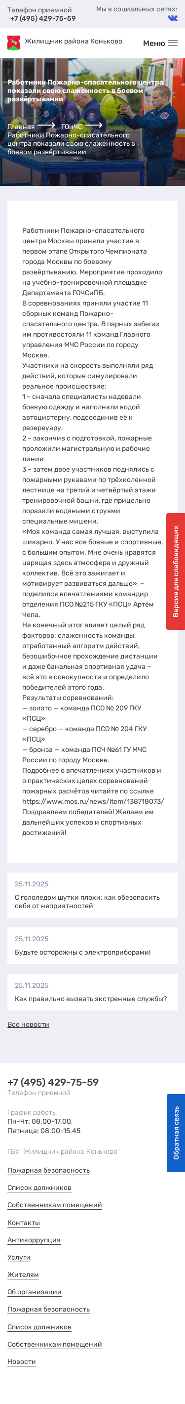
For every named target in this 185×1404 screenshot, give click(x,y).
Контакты (23, 1223)
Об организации (34, 1292)
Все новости (28, 1024)
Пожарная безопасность (48, 1170)
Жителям (23, 1275)
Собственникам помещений (54, 1205)
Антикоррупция (34, 1240)
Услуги (19, 1257)
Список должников (39, 1188)
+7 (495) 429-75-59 (43, 18)
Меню (154, 43)
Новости (21, 1362)
